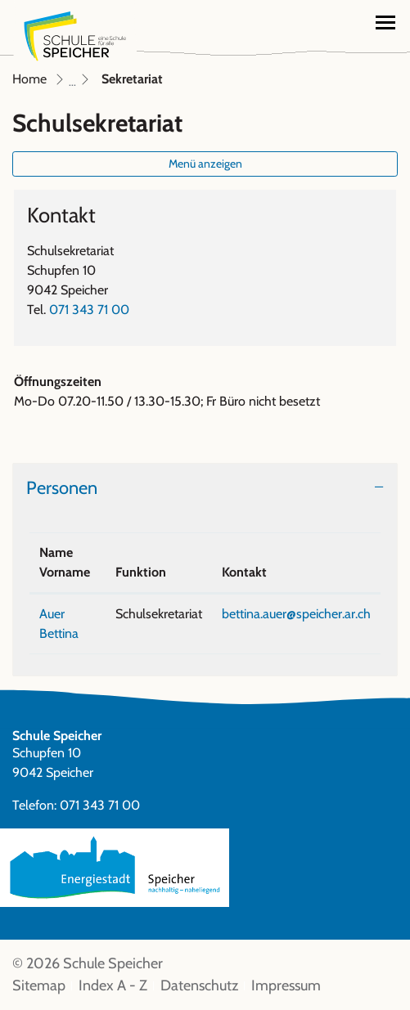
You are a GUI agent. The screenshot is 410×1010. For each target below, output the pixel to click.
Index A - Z (113, 985)
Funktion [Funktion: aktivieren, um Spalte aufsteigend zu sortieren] (140, 572)
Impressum (286, 985)
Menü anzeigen (205, 163)
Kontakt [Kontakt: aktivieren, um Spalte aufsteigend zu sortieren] (244, 572)
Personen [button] (61, 487)
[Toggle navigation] (385, 22)
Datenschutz (199, 985)
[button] (321, 20)
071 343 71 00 (89, 309)
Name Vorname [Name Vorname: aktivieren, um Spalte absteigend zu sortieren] (64, 562)
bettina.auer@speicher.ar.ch (296, 614)
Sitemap (38, 985)
